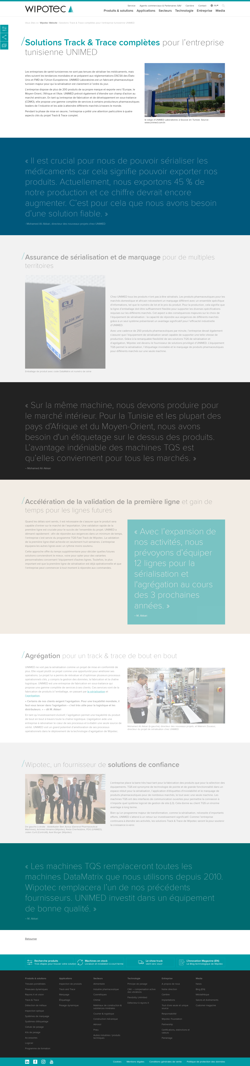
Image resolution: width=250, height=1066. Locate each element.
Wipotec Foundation (172, 1019)
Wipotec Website (48, 22)
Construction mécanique (105, 1019)
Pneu (95, 1029)
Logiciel (29, 1043)
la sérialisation (96, 695)
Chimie (96, 1000)
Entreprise (204, 11)
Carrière (190, 5)
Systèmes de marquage (37, 1016)
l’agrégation (32, 699)
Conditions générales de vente (165, 1061)
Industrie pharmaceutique (106, 989)
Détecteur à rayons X (138, 1002)
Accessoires (31, 1037)
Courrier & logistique (103, 1013)
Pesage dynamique (69, 1005)
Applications (146, 11)
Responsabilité (169, 1013)
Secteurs (165, 11)
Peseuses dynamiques (36, 989)
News (199, 983)
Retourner (31, 939)
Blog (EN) (200, 989)
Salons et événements (207, 1000)
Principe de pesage (137, 983)
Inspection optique (34, 1010)
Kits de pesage (32, 1032)
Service (131, 5)
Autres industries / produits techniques (106, 1037)
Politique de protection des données (206, 1061)
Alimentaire (99, 983)
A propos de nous (171, 983)
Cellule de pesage (34, 1026)
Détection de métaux (36, 1005)
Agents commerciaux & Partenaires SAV (160, 5)
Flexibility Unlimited (137, 997)
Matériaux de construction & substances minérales (107, 1007)
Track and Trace (67, 989)
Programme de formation (37, 1048)
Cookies (117, 1061)
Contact (202, 5)
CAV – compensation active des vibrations (141, 991)
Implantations (168, 1000)
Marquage (64, 994)
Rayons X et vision (34, 994)
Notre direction (169, 989)
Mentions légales (135, 1061)
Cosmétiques (100, 994)
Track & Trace (32, 1000)
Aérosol (97, 1024)
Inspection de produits (70, 983)
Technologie (184, 11)
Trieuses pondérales (35, 983)
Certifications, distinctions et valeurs (176, 1031)
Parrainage (167, 1037)
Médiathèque (202, 994)
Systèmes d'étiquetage (36, 1021)
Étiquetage (64, 1000)
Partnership (167, 1024)
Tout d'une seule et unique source (175, 1007)
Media (220, 11)
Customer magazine (206, 1005)
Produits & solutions (118, 11)
